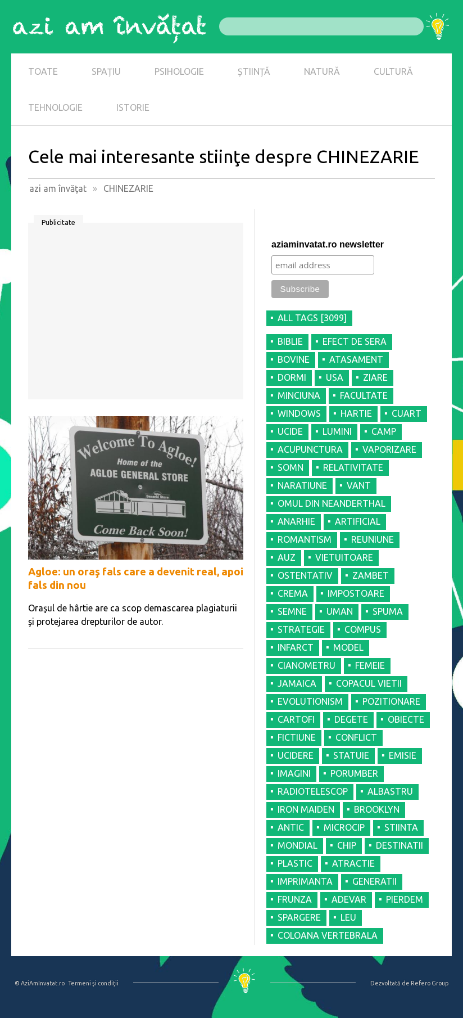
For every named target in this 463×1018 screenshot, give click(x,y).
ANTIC (291, 827)
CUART (406, 413)
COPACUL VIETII (369, 683)
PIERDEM (404, 899)
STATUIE (351, 755)
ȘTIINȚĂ (254, 71)
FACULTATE (364, 395)
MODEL (348, 647)
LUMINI (337, 431)
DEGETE (351, 719)
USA (334, 377)
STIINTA (401, 827)
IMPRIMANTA (305, 881)
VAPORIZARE (389, 449)
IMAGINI (294, 773)
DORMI (292, 377)
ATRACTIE (353, 863)
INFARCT (296, 647)
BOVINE (294, 359)
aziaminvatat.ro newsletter (327, 244)
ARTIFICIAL (357, 521)
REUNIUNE (372, 539)
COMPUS (362, 629)
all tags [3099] (312, 318)
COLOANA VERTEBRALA (328, 935)
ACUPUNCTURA (310, 449)
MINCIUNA (299, 395)
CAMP (383, 431)
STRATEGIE (301, 629)
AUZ (287, 557)
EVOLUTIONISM (310, 701)
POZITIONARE (391, 701)
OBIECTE (406, 719)
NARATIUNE (302, 485)
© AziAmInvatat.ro (40, 983)
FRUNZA (295, 899)
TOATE (43, 71)
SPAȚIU (106, 71)
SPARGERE (299, 917)
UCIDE (290, 431)
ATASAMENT (356, 359)
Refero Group (429, 983)
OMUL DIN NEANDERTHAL (331, 503)
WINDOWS (299, 413)
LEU (348, 917)
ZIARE (375, 377)
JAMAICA (297, 683)
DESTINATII (399, 845)
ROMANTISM (305, 539)
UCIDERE (296, 755)
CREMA (293, 593)
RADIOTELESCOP (313, 791)
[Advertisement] (136, 315)
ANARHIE (296, 521)
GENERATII (374, 881)
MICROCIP (344, 827)
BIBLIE (290, 341)
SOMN (290, 467)
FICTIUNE (297, 737)
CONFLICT (356, 737)
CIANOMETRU (306, 665)
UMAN (339, 611)
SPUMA (388, 611)
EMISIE (402, 755)
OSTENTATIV (305, 575)
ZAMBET (370, 575)
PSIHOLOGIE (179, 71)
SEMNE (292, 611)
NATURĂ (322, 71)
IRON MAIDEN (306, 809)
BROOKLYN (377, 809)
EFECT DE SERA (355, 341)
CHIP (346, 845)
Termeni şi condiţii (93, 983)
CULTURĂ (393, 71)
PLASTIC (295, 863)
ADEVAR (349, 899)
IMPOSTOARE (356, 593)
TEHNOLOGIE (55, 107)
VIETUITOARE (344, 557)
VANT (359, 485)
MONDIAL (297, 845)
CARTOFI (296, 719)
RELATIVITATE (353, 467)
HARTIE (356, 413)
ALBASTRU (390, 791)
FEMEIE (370, 665)
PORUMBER (354, 773)
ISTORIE (132, 107)
